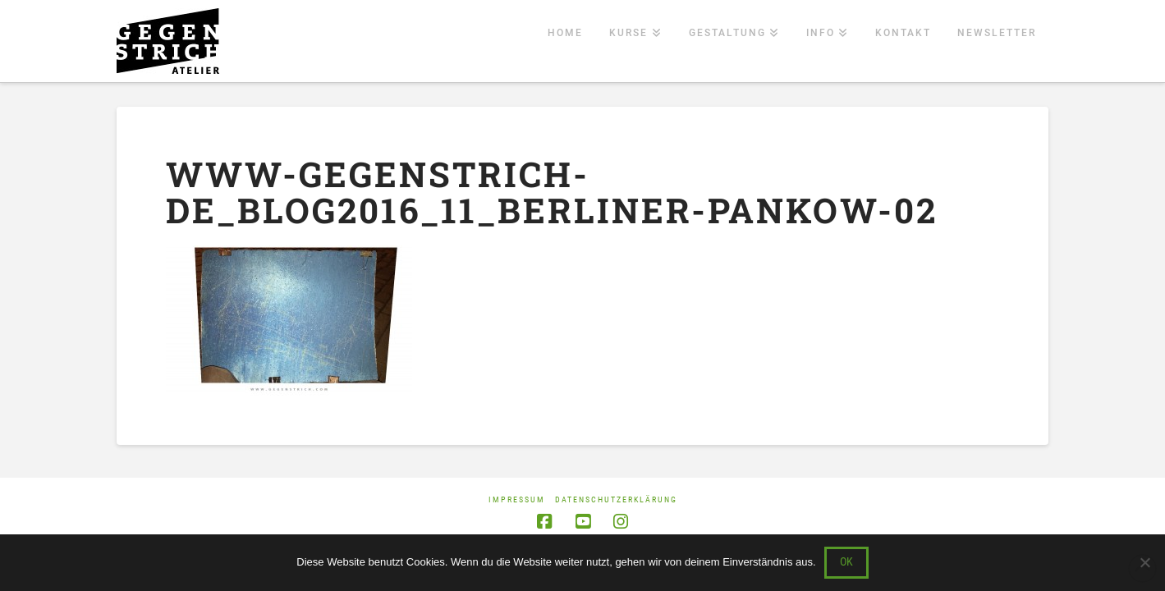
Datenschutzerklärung (616, 499)
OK (846, 561)
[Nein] (1144, 562)
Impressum (516, 499)
